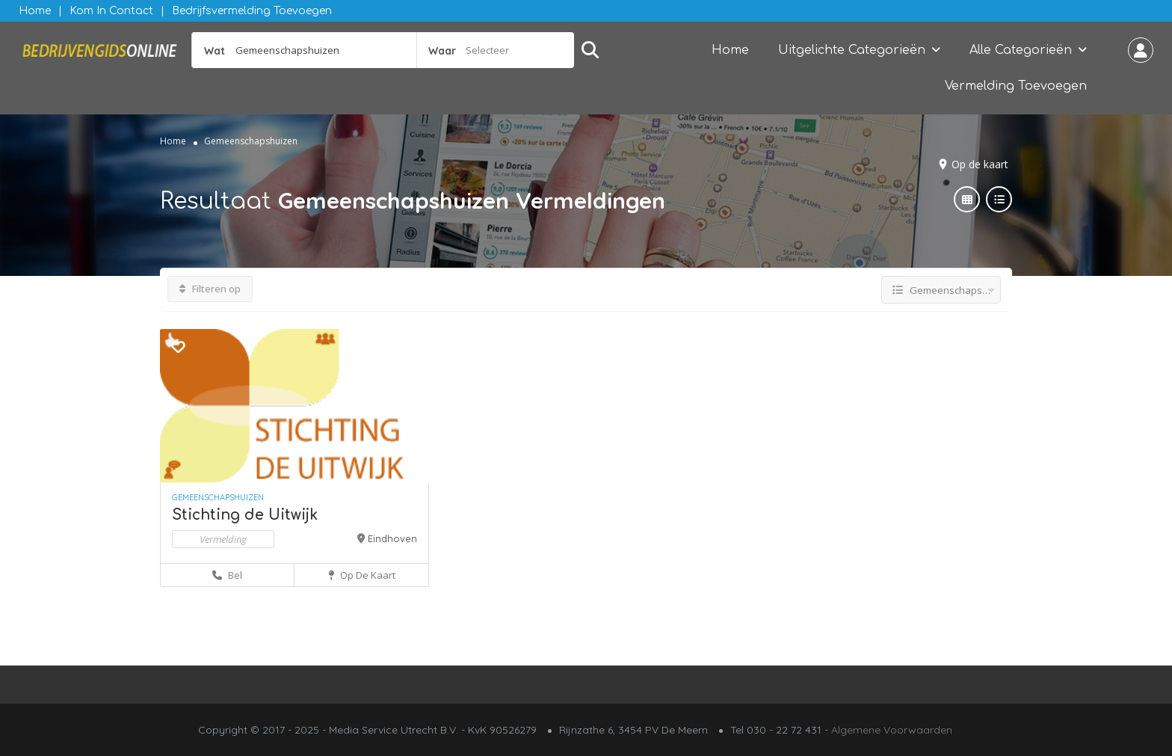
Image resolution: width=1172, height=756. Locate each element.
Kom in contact (111, 10)
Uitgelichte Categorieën (851, 50)
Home (35, 10)
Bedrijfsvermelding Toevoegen (252, 10)
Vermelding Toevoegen (1016, 86)
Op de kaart (980, 164)
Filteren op (210, 288)
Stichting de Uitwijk (245, 515)
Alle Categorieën (1020, 50)
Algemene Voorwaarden (891, 730)
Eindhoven (392, 538)
